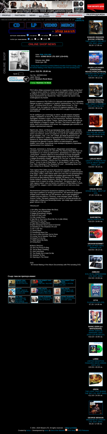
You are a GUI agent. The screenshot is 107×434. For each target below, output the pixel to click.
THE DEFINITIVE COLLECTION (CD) (22, 282)
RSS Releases (82, 430)
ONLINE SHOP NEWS (42, 44)
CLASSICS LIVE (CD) (95, 293)
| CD (31, 39)
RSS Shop (70, 430)
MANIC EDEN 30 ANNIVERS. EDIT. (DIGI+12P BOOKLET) (95, 323)
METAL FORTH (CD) (96, 210)
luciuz (29, 430)
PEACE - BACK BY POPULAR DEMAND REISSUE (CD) (22, 291)
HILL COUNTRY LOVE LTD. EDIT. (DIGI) (68, 298)
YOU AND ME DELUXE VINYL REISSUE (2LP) (95, 124)
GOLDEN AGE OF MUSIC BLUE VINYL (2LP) (95, 64)
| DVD (45, 39)
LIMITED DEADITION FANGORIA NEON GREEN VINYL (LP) (95, 354)
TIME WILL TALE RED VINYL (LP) (41, 283)
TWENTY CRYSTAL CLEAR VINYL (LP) (64, 283)
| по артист (33, 35)
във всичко (21, 35)
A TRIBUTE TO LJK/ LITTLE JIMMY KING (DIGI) (67, 291)
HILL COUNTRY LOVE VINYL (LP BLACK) (45, 298)
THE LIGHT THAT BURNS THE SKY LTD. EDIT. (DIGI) (95, 383)
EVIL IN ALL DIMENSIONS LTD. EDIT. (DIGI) (95, 266)
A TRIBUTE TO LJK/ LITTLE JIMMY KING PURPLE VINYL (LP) (45, 291)
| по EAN (55, 35)
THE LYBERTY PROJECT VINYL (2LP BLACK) (95, 95)
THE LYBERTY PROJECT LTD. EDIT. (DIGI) (95, 32)
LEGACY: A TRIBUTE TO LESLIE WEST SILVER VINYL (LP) (96, 154)
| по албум (44, 35)
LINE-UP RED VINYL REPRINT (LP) (95, 238)
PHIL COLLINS (45, 55)
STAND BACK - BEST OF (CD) (96, 183)
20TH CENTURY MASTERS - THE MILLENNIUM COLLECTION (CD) (22, 299)
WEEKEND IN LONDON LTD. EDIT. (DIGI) (95, 412)
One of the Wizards (58, 430)
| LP (38, 39)
